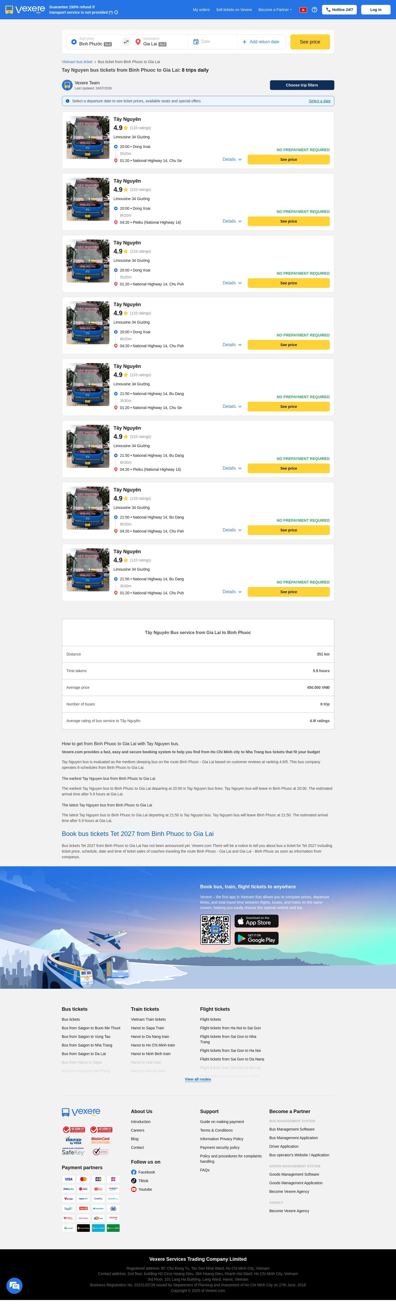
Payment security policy (220, 1147)
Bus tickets (75, 1009)
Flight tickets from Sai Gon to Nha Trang (228, 1039)
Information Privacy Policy (221, 1139)
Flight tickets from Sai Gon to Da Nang (232, 1059)
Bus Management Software (292, 1129)
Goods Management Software (294, 1174)
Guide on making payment (222, 1122)
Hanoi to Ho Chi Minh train (153, 1045)
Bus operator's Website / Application (299, 1155)
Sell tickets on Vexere (234, 10)
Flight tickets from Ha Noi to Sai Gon (230, 1028)
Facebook (147, 1172)
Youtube (145, 1189)
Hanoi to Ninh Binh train (151, 1054)
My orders (201, 10)
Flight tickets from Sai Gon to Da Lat (230, 1068)
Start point (86, 39)
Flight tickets (215, 1009)
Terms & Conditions (216, 1130)
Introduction (141, 1122)
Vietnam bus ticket (77, 62)
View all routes (198, 1079)
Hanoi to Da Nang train (150, 1036)
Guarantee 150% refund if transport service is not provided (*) (81, 10)
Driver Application (284, 1146)
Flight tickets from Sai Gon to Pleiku (230, 1076)
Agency (276, 1203)
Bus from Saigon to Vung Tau (86, 1036)
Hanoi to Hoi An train (148, 1071)
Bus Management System (292, 1121)
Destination (151, 39)
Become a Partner (275, 10)
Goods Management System (294, 1166)
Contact (137, 1147)
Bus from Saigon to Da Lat (84, 1054)
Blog (135, 1139)
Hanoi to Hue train (146, 1062)
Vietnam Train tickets (148, 1019)
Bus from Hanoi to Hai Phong (86, 1071)
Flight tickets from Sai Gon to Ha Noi (230, 1050)
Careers (138, 1130)
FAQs (205, 1170)
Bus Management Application (293, 1138)
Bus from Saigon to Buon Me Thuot (91, 1028)
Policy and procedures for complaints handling (231, 1159)
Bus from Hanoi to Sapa (82, 1062)
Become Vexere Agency (289, 1191)
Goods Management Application (296, 1183)
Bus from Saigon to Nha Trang (87, 1045)
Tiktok (144, 1181)
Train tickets (145, 1009)
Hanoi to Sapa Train (147, 1028)
